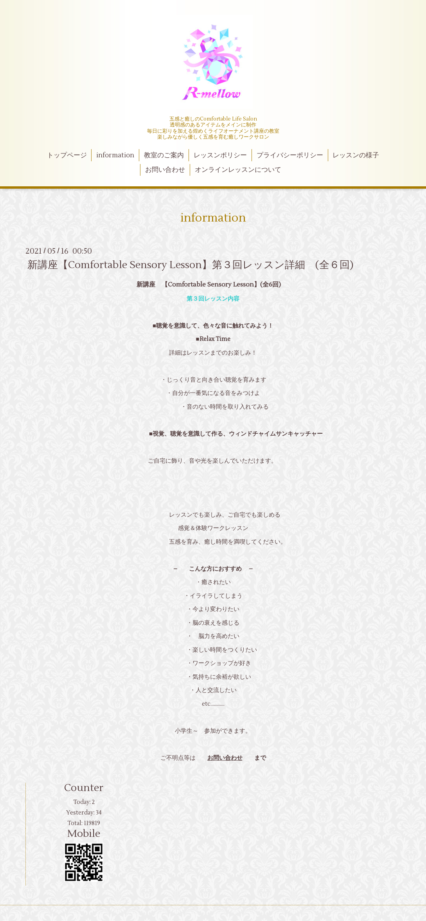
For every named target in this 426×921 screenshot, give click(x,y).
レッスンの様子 (356, 155)
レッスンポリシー (220, 155)
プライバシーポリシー (290, 155)
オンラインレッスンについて (238, 170)
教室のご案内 (164, 155)
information (115, 155)
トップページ (67, 155)
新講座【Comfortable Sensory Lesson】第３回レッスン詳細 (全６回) (190, 265)
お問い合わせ (165, 170)
